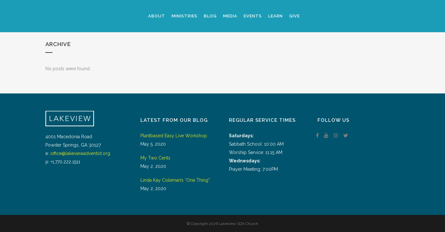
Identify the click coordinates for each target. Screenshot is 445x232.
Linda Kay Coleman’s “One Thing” (175, 180)
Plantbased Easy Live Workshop (173, 135)
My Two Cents (155, 157)
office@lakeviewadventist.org (80, 153)
